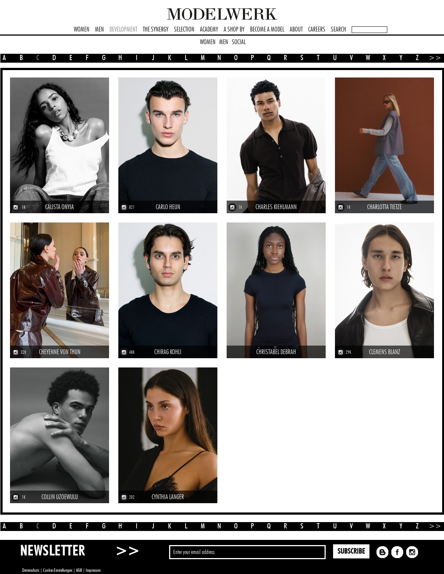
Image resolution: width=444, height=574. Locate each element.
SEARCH (338, 29)
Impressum (93, 570)
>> (432, 58)
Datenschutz (30, 570)
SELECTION (184, 29)
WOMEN (81, 29)
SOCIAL (239, 42)
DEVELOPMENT (123, 29)
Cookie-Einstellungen (57, 570)
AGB (79, 570)
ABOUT (296, 29)
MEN (99, 29)
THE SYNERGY (155, 29)
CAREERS (316, 29)
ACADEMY (209, 29)
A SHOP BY (234, 29)
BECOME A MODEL (267, 29)
